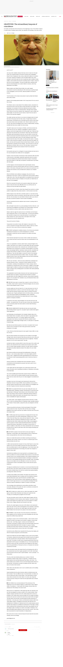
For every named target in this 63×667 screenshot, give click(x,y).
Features (10, 21)
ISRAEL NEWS (26, 16)
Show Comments (23, 630)
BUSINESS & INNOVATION (46, 16)
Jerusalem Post (6, 21)
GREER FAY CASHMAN (10, 69)
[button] (23, 630)
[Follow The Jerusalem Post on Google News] (10, 33)
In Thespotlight (14, 21)
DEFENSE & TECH (53, 16)
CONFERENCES (20, 16)
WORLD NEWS (32, 16)
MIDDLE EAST (38, 16)
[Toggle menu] (2, 16)
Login (60, 16)
